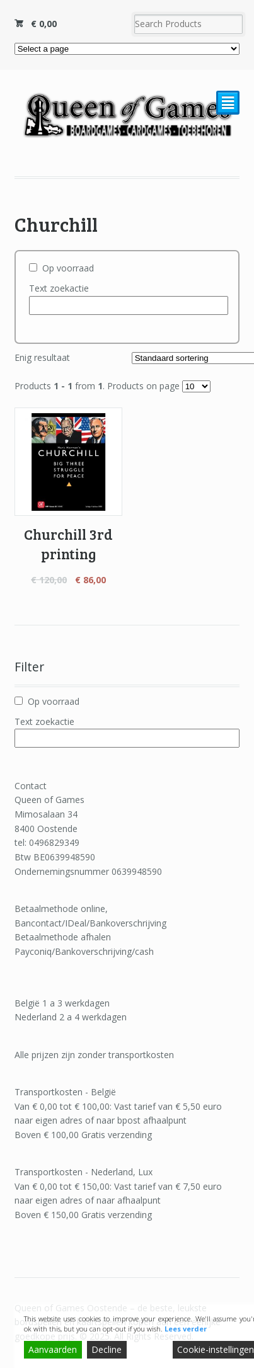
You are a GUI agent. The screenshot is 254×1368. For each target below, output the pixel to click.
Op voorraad (68, 268)
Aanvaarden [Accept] (52, 1349)
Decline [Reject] (106, 1349)
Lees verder (186, 1328)
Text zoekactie (59, 288)
